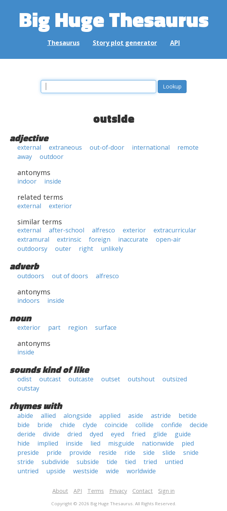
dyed (96, 434)
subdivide (55, 462)
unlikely (112, 248)
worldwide (141, 471)
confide (171, 425)
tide (112, 462)
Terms (95, 490)
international (151, 147)
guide (183, 434)
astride (161, 415)
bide (23, 425)
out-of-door (107, 147)
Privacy (118, 490)
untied (174, 462)
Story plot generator (125, 42)
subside (88, 462)
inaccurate (133, 239)
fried (138, 434)
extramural (33, 239)
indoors (28, 300)
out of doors (70, 276)
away (24, 156)
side (149, 452)
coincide (116, 425)
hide (23, 443)
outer (63, 248)
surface (106, 327)
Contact (142, 490)
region (77, 327)
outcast (50, 379)
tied (130, 462)
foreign (99, 239)
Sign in (166, 490)
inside (52, 181)
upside (55, 471)
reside (108, 452)
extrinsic (69, 239)
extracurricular (175, 230)
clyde (90, 425)
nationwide (158, 443)
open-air (168, 239)
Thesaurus (63, 42)
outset (110, 379)
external (29, 147)
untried (27, 471)
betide (188, 415)
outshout (141, 379)
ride (129, 452)
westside (85, 471)
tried (150, 462)
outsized (174, 379)
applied (109, 415)
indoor (27, 181)
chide (67, 425)
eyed (117, 434)
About (60, 490)
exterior (60, 206)
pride (54, 452)
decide (199, 425)
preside (28, 452)
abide (25, 415)
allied (48, 415)
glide (160, 434)
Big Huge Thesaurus (114, 19)
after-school (66, 230)
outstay (28, 388)
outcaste (80, 379)
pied (188, 443)
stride (25, 462)
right (86, 248)
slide (168, 452)
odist (24, 379)
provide (80, 452)
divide (51, 434)
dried (74, 434)
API (175, 42)
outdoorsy (32, 248)
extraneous (65, 147)
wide (112, 471)
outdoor (51, 156)
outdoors (30, 276)
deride (26, 434)
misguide (121, 443)
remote (188, 147)
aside (135, 415)
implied (47, 443)
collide (144, 425)
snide (191, 452)
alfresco (103, 230)
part (54, 327)
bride (44, 425)
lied (95, 443)
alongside (77, 415)
